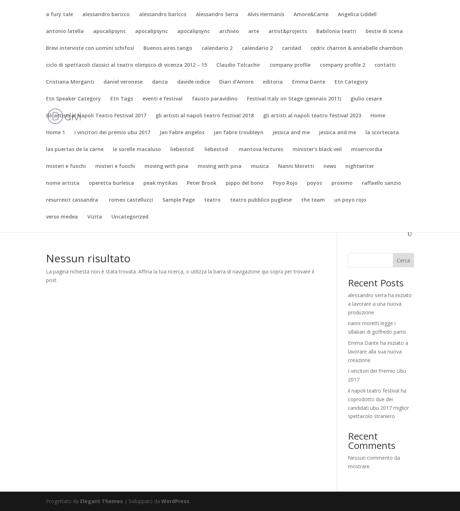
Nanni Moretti (296, 166)
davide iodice (193, 82)
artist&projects (287, 31)
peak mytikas (160, 183)
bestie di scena (384, 31)
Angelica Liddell (357, 15)
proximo (342, 183)
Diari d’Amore (236, 82)
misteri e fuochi (66, 166)
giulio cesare (366, 99)
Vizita (94, 217)
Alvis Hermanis (266, 15)
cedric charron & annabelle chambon (356, 48)
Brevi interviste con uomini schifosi (90, 48)
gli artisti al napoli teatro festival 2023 (312, 116)
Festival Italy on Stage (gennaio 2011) (294, 99)
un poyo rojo (350, 200)
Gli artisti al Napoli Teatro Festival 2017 (96, 116)
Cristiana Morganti (70, 82)
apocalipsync (109, 31)
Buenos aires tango (167, 48)
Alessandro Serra (217, 15)
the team (313, 200)
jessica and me (291, 133)
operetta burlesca (111, 183)
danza (160, 82)
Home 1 (55, 133)
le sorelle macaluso (137, 150)
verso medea (62, 217)
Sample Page (178, 200)
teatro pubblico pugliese (261, 200)
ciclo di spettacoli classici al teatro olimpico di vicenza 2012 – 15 (126, 65)
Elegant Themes (101, 501)
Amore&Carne (311, 15)
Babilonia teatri (336, 31)
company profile (290, 65)
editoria (273, 82)
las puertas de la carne (75, 150)
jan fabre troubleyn (238, 133)
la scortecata (382, 133)
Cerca (403, 260)
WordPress (175, 501)
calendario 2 (217, 48)
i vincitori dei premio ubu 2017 (112, 133)
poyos (314, 183)
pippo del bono (244, 183)
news (329, 166)
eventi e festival (162, 99)
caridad (291, 48)
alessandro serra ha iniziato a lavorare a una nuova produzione (380, 304)
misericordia (366, 150)
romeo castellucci (131, 200)
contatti (385, 65)
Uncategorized (129, 217)
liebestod (182, 150)
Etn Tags (121, 99)
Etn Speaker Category (73, 99)
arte (253, 31)
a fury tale (59, 15)
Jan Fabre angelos (182, 133)
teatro (212, 200)
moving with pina (166, 166)
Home (378, 116)
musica (260, 166)
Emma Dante (308, 82)
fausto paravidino (215, 99)
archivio (229, 31)
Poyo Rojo (285, 183)
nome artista (62, 183)
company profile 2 (342, 65)
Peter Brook (201, 183)
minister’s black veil (317, 150)
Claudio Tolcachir (238, 65)
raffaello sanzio (381, 183)
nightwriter (359, 166)
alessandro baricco (106, 15)
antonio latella (65, 31)
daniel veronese (123, 82)
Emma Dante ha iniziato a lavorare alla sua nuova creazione (378, 351)
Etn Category (351, 82)
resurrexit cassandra (73, 200)
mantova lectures (261, 150)
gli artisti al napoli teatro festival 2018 (205, 116)
